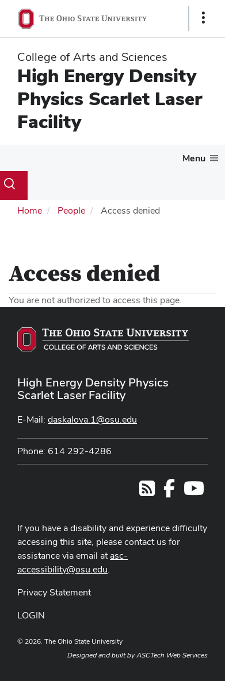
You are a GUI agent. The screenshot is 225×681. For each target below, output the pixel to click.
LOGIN (31, 615)
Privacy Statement (54, 592)
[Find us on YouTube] (194, 492)
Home (29, 210)
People (71, 210)
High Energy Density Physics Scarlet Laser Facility (109, 98)
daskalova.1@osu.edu (92, 419)
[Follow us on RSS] (147, 492)
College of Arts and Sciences (92, 56)
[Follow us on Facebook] (169, 492)
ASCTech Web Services (172, 655)
